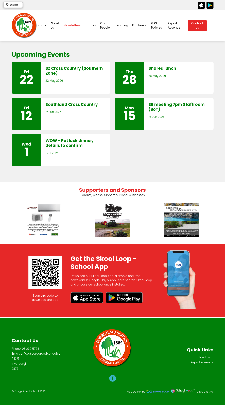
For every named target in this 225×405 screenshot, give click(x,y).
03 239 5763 (30, 349)
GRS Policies (156, 25)
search (212, 25)
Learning (122, 25)
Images (90, 25)
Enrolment (139, 25)
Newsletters (72, 25)
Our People (105, 25)
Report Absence (174, 25)
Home (42, 25)
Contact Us (197, 25)
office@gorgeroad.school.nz (40, 354)
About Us (54, 25)
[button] (13, 4)
